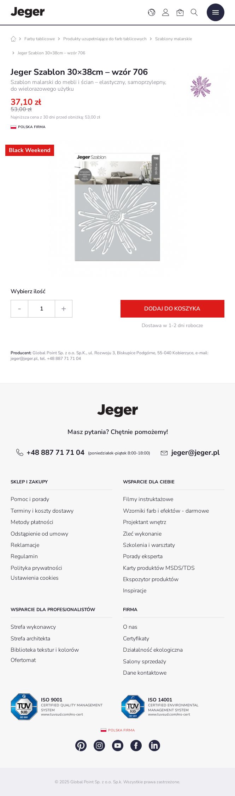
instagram (99, 745)
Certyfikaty (136, 639)
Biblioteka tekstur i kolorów (45, 650)
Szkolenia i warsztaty (149, 545)
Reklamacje (25, 545)
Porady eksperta (143, 556)
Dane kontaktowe (144, 673)
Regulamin (24, 556)
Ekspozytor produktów (150, 579)
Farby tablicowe (39, 39)
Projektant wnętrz (144, 522)
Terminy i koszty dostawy (42, 511)
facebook (136, 745)
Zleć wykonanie (142, 534)
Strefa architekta (30, 639)
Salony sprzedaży (144, 661)
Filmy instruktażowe (148, 499)
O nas (130, 627)
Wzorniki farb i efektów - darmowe (166, 511)
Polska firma (121, 730)
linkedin (154, 745)
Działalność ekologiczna (153, 650)
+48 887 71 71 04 (88, 452)
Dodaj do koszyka (172, 309)
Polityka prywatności (36, 568)
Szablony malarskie (173, 39)
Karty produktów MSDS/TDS (159, 568)
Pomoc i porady (30, 499)
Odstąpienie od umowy (39, 534)
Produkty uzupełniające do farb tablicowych (105, 39)
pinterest (81, 745)
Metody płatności (32, 522)
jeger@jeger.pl (195, 452)
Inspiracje (134, 591)
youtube (117, 745)
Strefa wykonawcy (33, 627)
